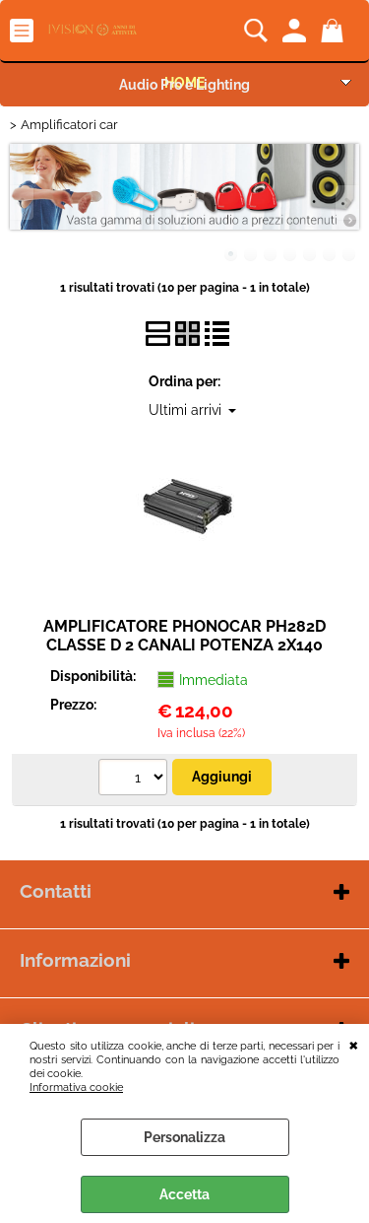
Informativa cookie (76, 1087)
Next (346, 202)
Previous (22, 202)
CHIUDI (353, 1043)
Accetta (184, 1194)
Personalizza (184, 1137)
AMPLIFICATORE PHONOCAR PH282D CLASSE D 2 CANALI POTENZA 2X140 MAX (184, 645)
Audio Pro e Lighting (184, 85)
